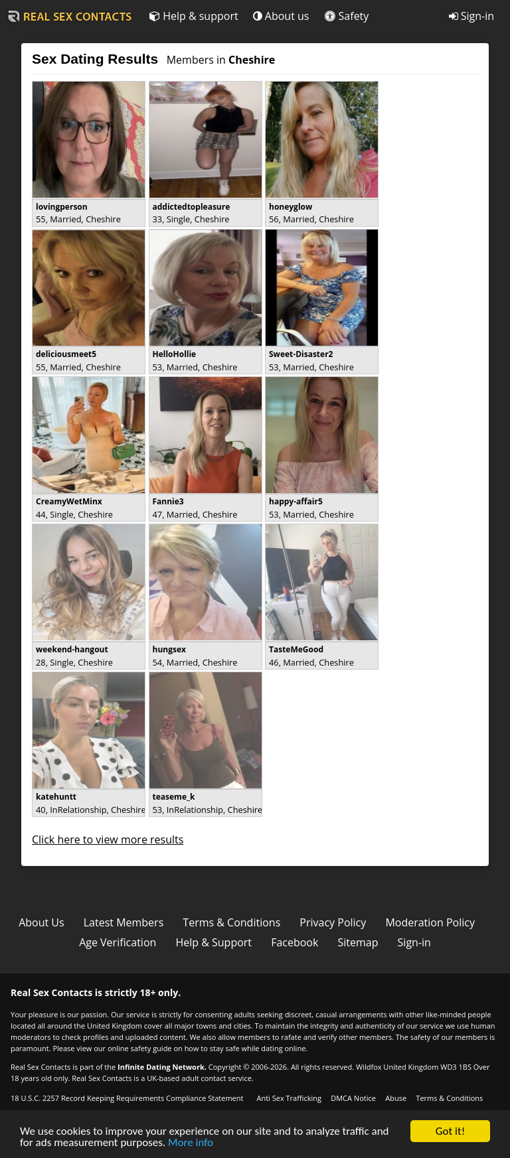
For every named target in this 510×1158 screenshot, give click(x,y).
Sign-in (471, 16)
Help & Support (213, 942)
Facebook (294, 942)
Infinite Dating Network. (162, 1067)
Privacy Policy (332, 922)
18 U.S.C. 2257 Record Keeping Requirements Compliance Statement (127, 1098)
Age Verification (117, 942)
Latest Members (124, 922)
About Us (41, 922)
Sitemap (357, 942)
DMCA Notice (353, 1098)
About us (281, 16)
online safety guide (140, 1048)
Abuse (395, 1098)
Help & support (193, 16)
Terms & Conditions (231, 922)
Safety (347, 16)
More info (190, 1143)
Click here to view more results (107, 839)
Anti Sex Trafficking (288, 1098)
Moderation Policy (430, 922)
